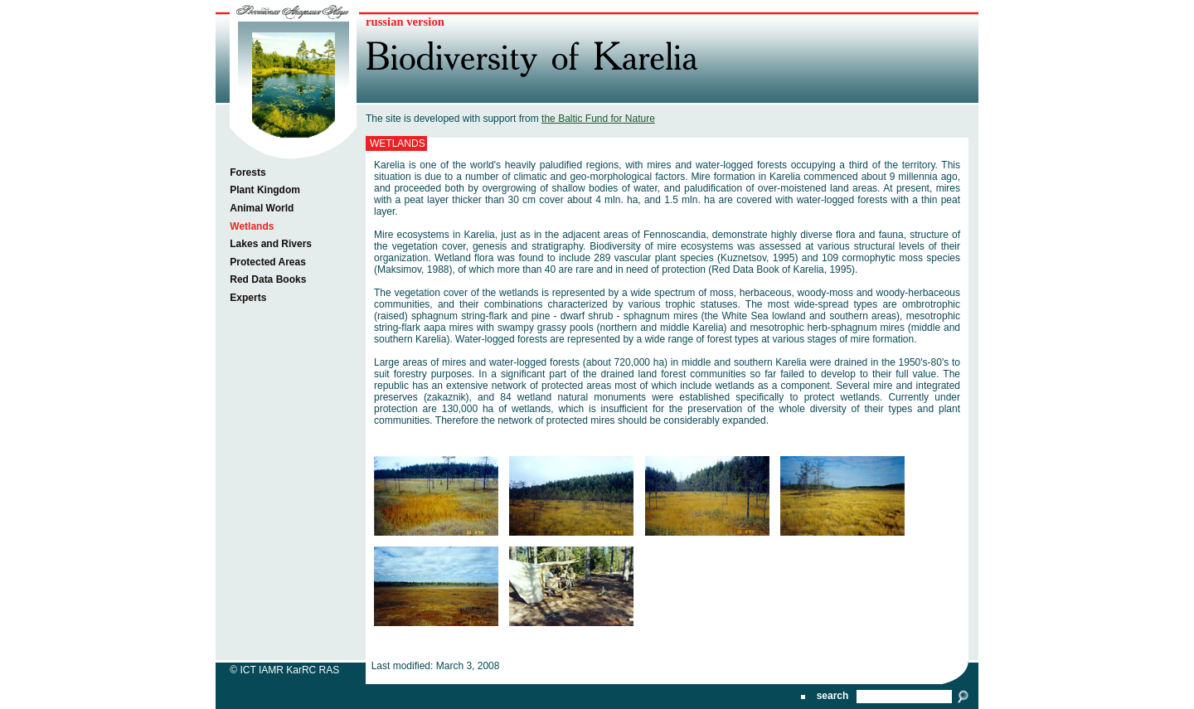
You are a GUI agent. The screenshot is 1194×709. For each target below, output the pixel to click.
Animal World (262, 208)
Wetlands (252, 226)
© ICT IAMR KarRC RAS (284, 670)
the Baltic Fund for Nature (598, 118)
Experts (248, 298)
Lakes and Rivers (271, 244)
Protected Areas (268, 262)
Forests (247, 172)
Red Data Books (268, 279)
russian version (405, 21)
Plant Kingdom (265, 190)
